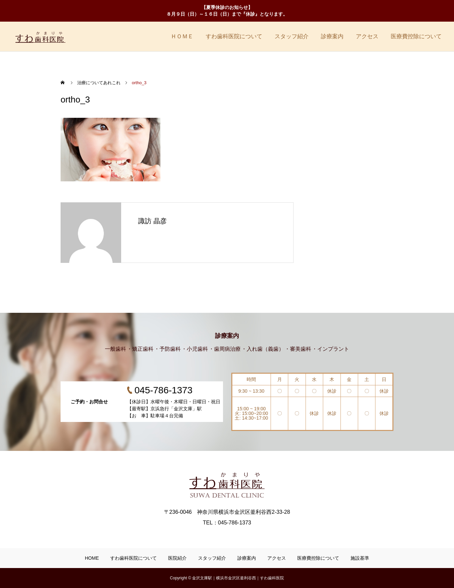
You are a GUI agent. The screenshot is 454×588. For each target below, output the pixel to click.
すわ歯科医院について (234, 36)
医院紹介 (177, 558)
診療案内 (332, 36)
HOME (92, 558)
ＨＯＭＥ (182, 36)
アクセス (367, 36)
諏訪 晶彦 (152, 221)
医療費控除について (416, 36)
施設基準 (359, 558)
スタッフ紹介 (292, 36)
